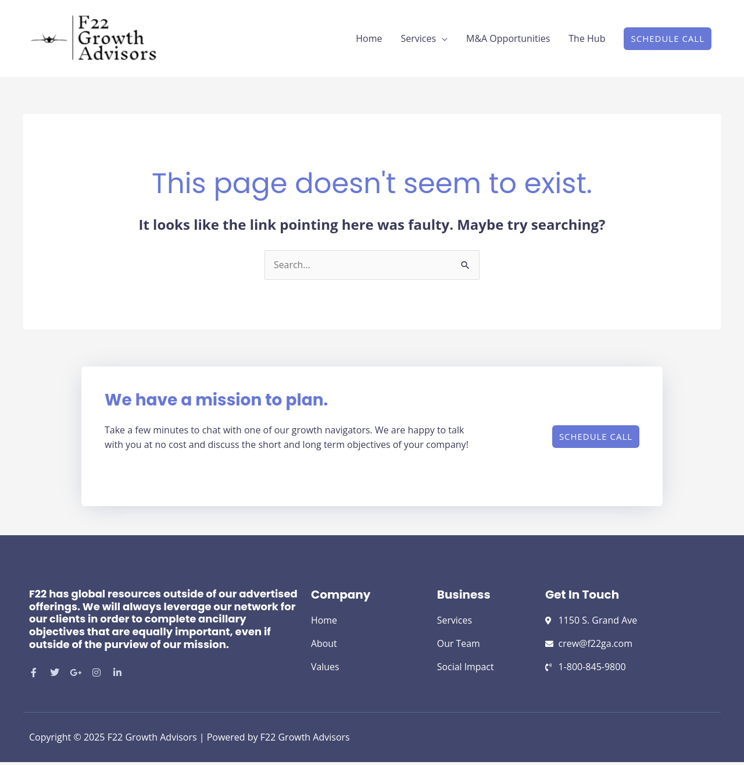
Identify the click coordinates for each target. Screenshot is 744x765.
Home (369, 40)
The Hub (586, 40)
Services (418, 40)
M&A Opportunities (508, 40)
